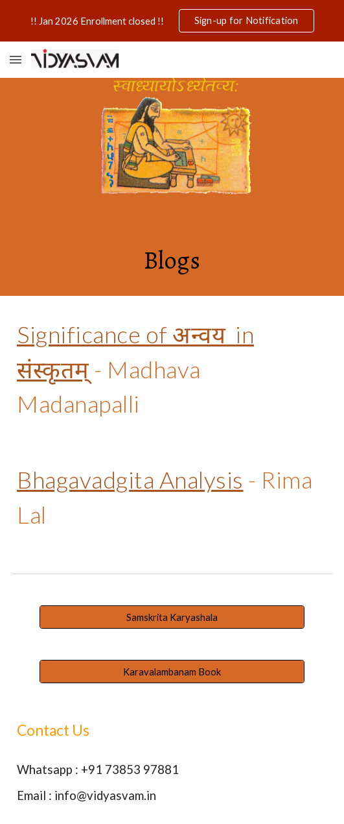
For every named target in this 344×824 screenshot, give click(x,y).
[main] (172, 259)
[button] (15, 59)
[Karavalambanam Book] (171, 671)
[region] (172, 21)
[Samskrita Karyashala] (171, 617)
